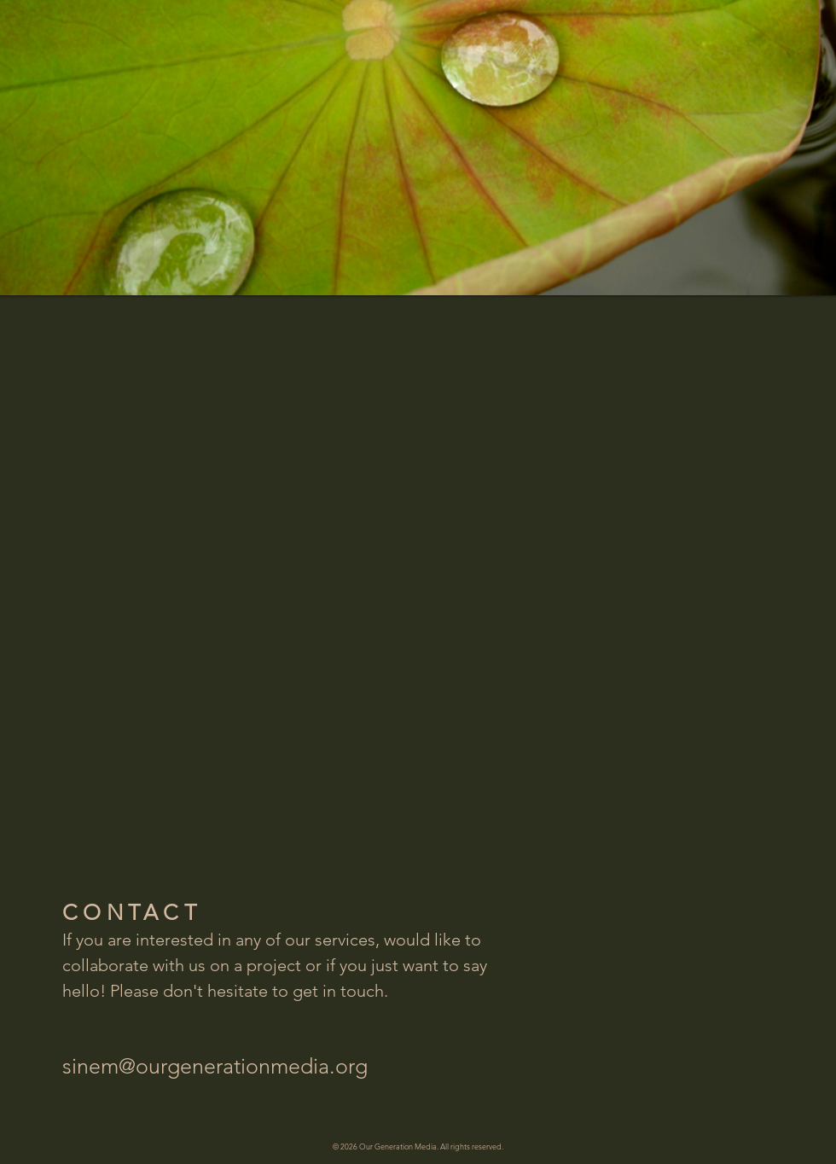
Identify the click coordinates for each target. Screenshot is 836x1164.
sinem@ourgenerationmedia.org (215, 1066)
